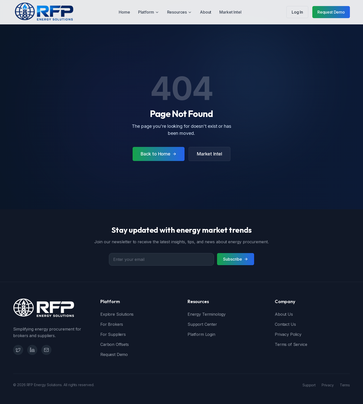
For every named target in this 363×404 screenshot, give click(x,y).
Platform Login (201, 334)
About (205, 12)
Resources (179, 12)
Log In (297, 12)
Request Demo (331, 12)
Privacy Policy (288, 334)
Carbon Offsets (114, 344)
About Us (284, 314)
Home (124, 12)
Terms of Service (291, 344)
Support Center (202, 324)
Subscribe (235, 259)
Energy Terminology (207, 314)
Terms (345, 385)
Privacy (328, 385)
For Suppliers (113, 334)
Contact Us (285, 324)
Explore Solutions (117, 314)
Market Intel (230, 12)
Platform (148, 12)
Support (309, 385)
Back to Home (158, 153)
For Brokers (111, 324)
